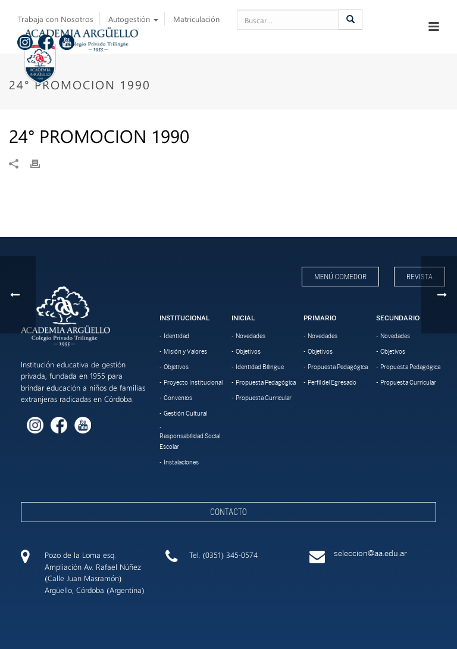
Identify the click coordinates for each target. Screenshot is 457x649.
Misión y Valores (185, 351)
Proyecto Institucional (193, 382)
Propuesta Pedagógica (266, 382)
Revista (419, 276)
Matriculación (196, 19)
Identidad (176, 335)
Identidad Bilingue (260, 366)
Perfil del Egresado (332, 382)
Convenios (178, 397)
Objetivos (176, 366)
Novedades (250, 335)
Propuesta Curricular (264, 397)
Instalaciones (181, 462)
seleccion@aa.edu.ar (370, 553)
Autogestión (133, 19)
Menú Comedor (340, 276)
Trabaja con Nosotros (55, 19)
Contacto (228, 512)
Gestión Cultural (185, 413)
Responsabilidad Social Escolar (189, 441)
